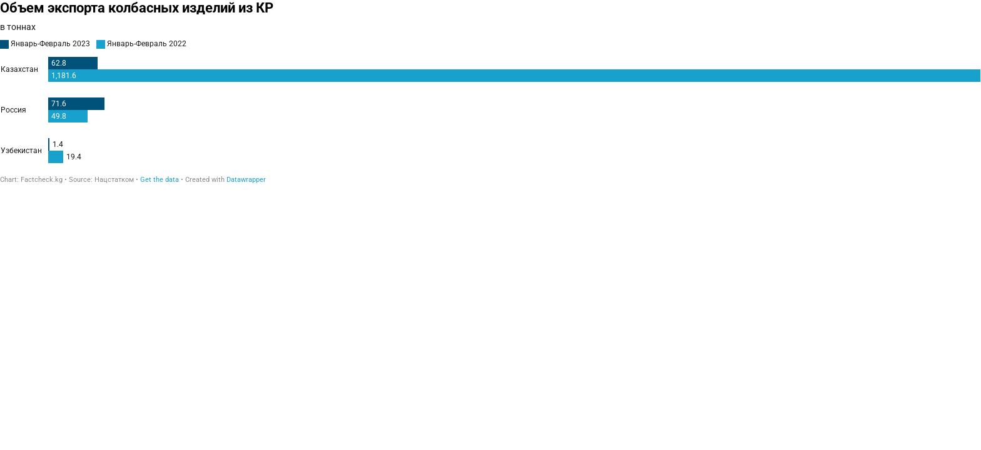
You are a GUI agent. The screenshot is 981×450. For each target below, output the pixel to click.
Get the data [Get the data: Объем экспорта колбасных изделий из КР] (159, 180)
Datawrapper (246, 180)
